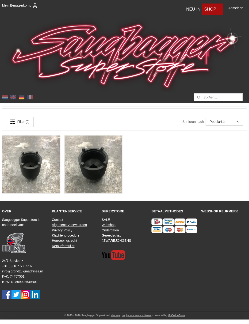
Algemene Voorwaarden (69, 225)
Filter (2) (20, 121)
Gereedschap (111, 235)
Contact (57, 220)
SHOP (212, 9)
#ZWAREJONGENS (116, 240)
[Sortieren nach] (224, 121)
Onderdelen (110, 230)
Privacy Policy (62, 230)
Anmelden (235, 8)
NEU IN (193, 9)
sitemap (115, 315)
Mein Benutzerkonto (20, 5)
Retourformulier (63, 246)
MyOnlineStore (176, 315)
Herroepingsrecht (64, 240)
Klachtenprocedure (66, 235)
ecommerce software (139, 315)
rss (124, 315)
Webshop (108, 225)
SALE (106, 220)
